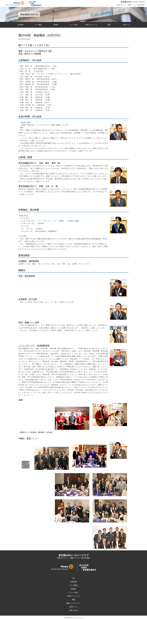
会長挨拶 (20, 25)
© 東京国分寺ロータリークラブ (73, 618)
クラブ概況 (38, 25)
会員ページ (126, 25)
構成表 (56, 25)
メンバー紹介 (73, 25)
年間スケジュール (91, 25)
